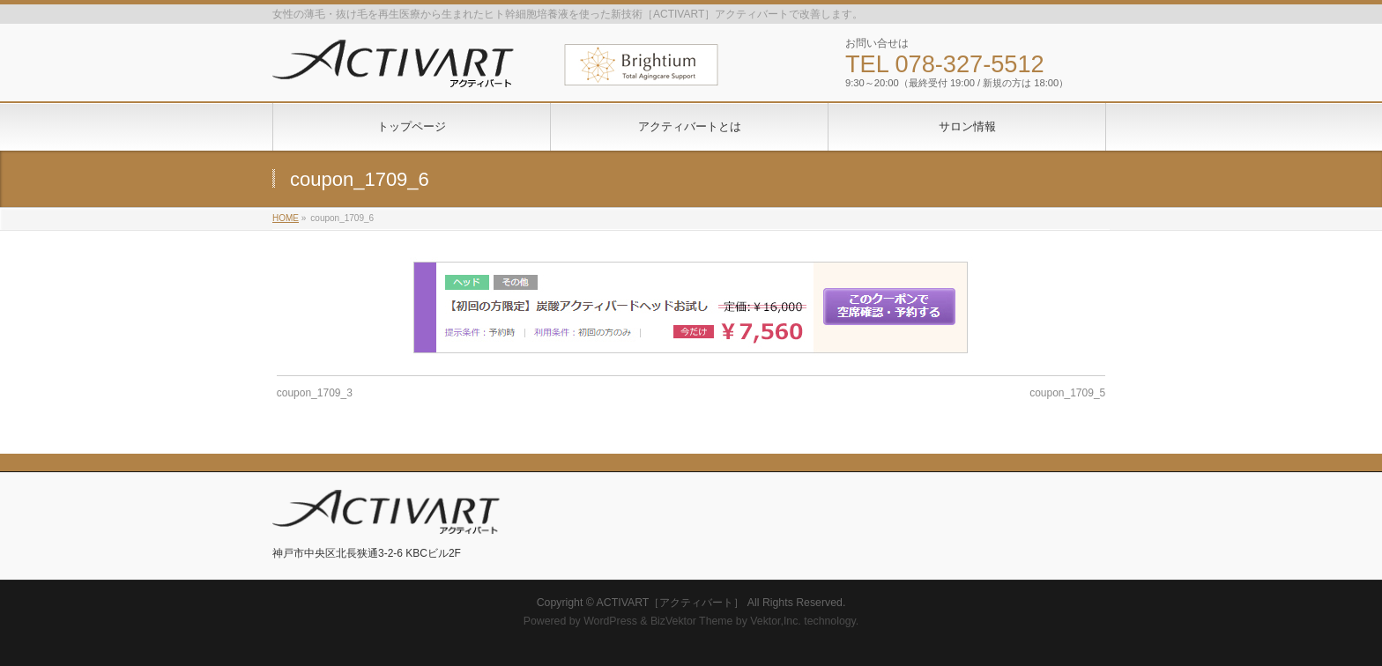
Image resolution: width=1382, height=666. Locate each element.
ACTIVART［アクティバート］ (671, 602)
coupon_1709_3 (315, 393)
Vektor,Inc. (775, 621)
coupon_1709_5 (1067, 393)
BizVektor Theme (691, 621)
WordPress (610, 621)
